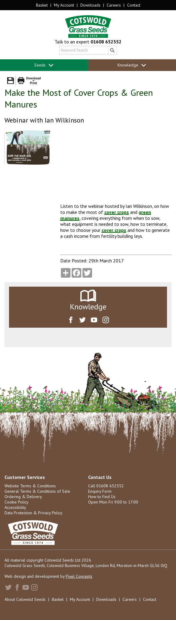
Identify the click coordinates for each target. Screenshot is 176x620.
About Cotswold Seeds (25, 599)
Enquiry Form (100, 491)
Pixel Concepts (79, 576)
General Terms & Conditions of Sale (37, 491)
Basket (42, 5)
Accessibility (15, 507)
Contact (133, 5)
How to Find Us (101, 496)
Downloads (90, 5)
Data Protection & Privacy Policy (33, 512)
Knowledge (132, 65)
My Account (64, 5)
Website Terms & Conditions (30, 486)
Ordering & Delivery (23, 496)
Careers (114, 5)
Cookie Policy (16, 502)
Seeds (44, 65)
